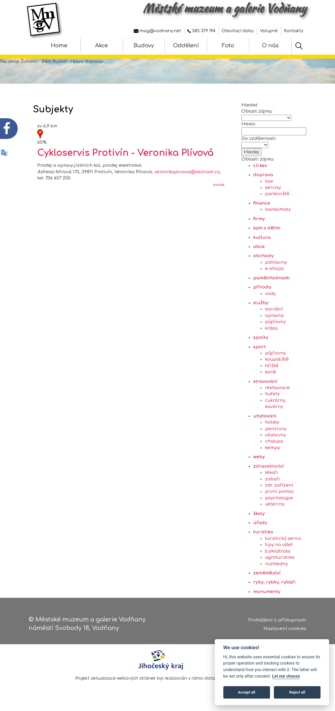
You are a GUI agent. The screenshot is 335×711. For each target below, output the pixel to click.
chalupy (274, 448)
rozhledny (276, 570)
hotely (272, 429)
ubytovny (275, 441)
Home (59, 45)
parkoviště (277, 200)
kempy (272, 454)
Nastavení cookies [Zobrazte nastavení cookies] (285, 629)
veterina (274, 511)
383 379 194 (201, 31)
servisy (273, 194)
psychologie (279, 504)
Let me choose (286, 676)
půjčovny (275, 328)
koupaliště (277, 366)
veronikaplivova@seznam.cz (187, 178)
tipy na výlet (279, 551)
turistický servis (283, 545)
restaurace (277, 394)
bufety (272, 400)
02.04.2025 (218, 192)
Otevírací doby (238, 31)
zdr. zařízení (279, 492)
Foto (228, 45)
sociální (274, 315)
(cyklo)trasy (277, 558)
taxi (269, 188)
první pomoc (279, 498)
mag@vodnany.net (157, 31)
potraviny (276, 269)
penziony (276, 435)
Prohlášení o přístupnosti (277, 620)
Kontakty (293, 31)
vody (270, 300)
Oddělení (186, 45)
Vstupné (269, 31)
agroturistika (280, 564)
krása (271, 335)
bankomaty (278, 216)
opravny (274, 322)
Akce (101, 45)
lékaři (271, 479)
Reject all (297, 692)
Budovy (144, 45)
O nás (270, 45)
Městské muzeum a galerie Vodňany (224, 8)
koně (270, 378)
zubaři (272, 485)
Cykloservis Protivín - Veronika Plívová (125, 160)
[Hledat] (299, 46)
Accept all (246, 692)
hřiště (271, 372)
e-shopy (274, 275)
